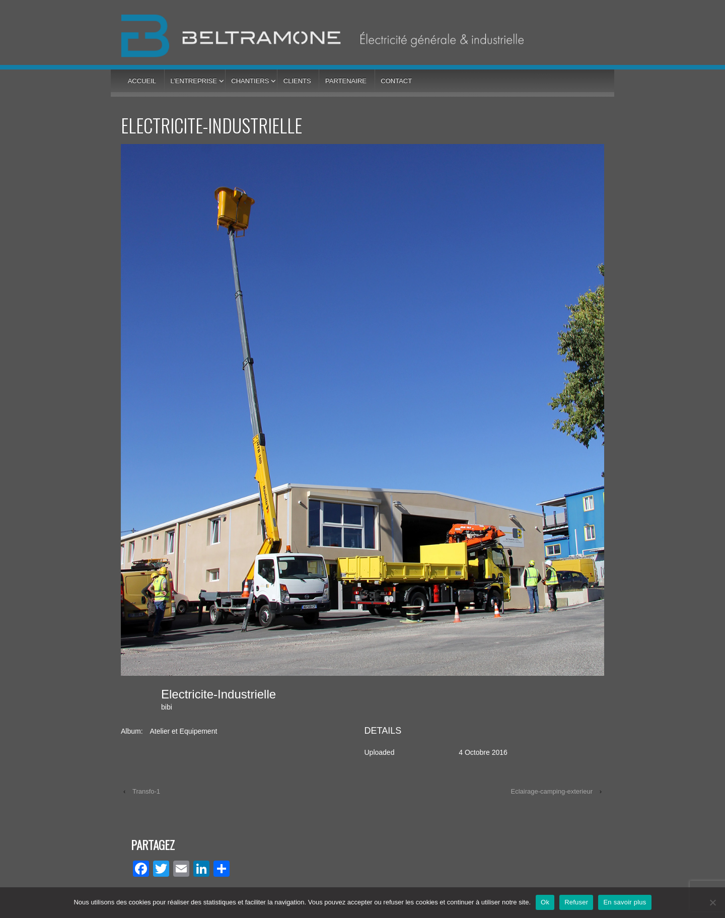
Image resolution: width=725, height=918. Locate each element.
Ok (545, 902)
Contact (396, 81)
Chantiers (250, 81)
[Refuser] (712, 902)
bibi (166, 707)
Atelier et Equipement (183, 731)
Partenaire (346, 81)
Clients (297, 81)
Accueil (142, 81)
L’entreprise (193, 81)
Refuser (576, 902)
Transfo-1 (146, 791)
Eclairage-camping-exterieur (552, 791)
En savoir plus (624, 902)
